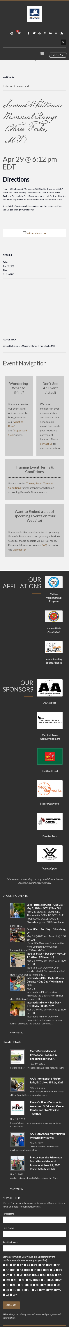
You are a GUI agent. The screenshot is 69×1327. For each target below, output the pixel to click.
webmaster (19, 549)
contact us (46, 443)
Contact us (54, 879)
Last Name (8, 1228)
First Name (8, 1213)
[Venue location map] (34, 305)
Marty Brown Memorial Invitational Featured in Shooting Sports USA (43, 1054)
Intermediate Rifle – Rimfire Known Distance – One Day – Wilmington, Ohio (45, 982)
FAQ (44, 545)
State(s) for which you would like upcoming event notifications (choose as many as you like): (29, 1258)
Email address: (10, 1242)
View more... (16, 1032)
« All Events (8, 77)
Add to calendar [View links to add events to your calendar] (34, 233)
